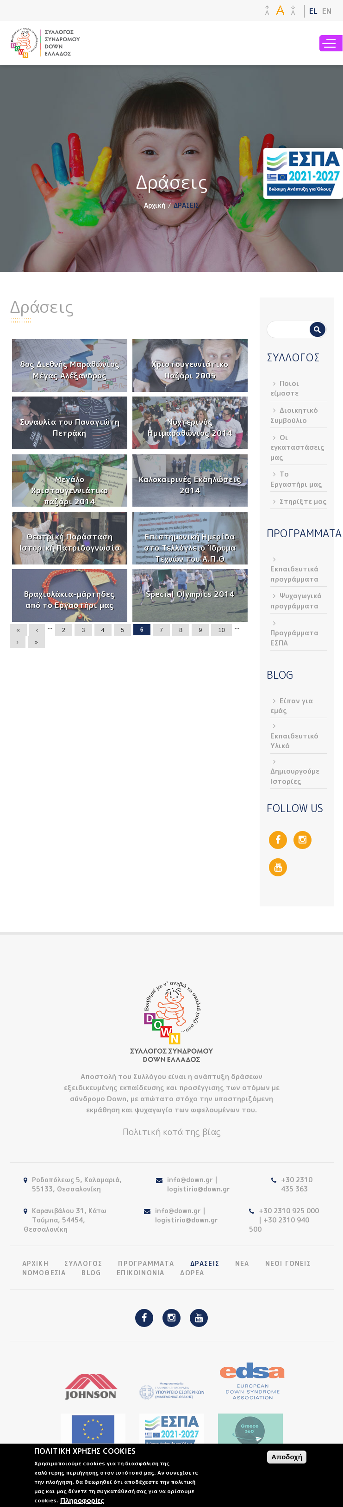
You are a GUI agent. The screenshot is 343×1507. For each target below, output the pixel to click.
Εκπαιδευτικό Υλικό (294, 740)
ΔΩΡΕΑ (192, 1273)
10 (221, 629)
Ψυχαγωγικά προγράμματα (296, 600)
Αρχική (155, 205)
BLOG (91, 1273)
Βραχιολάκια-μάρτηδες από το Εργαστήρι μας (69, 599)
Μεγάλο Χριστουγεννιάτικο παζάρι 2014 (69, 490)
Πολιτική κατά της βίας (172, 1132)
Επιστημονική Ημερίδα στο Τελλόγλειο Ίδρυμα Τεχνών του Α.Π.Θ (190, 547)
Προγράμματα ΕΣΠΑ (294, 637)
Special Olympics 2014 (190, 594)
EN (326, 11)
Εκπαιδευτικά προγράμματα (294, 573)
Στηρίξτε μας (303, 501)
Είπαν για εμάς (291, 705)
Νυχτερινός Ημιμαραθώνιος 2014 (190, 427)
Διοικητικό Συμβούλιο (294, 415)
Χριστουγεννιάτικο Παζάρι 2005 (189, 369)
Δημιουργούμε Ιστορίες (294, 776)
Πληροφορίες (82, 1500)
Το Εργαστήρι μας (296, 479)
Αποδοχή (286, 1457)
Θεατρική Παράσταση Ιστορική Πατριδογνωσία (69, 542)
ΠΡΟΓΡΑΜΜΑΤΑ (146, 1263)
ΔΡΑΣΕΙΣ (204, 1263)
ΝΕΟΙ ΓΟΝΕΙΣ (288, 1263)
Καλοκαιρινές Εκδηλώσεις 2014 (190, 485)
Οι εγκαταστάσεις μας (297, 447)
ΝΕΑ (242, 1263)
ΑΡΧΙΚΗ (35, 1263)
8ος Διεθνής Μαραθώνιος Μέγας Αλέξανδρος (69, 369)
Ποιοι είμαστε (284, 388)
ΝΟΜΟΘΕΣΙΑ (44, 1273)
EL (313, 11)
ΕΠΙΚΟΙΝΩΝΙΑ (140, 1273)
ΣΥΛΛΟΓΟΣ (83, 1263)
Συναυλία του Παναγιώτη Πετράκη (69, 427)
